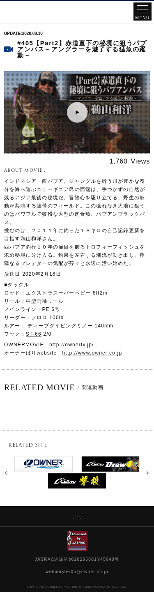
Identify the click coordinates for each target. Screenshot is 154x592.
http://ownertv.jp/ (71, 345)
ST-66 (33, 334)
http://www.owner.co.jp (92, 353)
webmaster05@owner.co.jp (77, 571)
